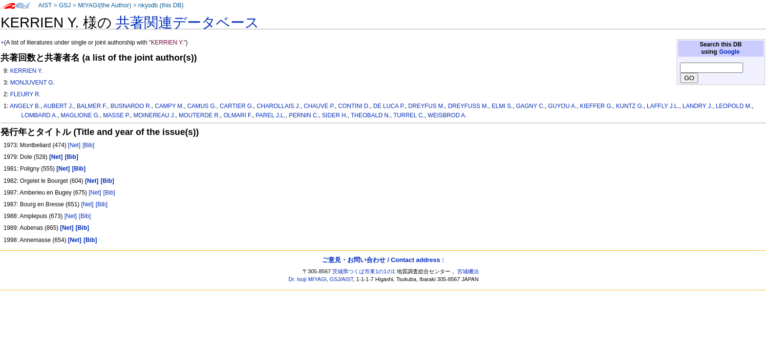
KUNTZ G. (629, 106)
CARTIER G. (237, 106)
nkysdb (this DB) (161, 5)
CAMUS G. (201, 106)
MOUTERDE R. (199, 115)
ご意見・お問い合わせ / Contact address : (383, 260)
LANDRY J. (697, 106)
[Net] (74, 145)
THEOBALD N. (370, 115)
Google (729, 51)
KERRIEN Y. (26, 70)
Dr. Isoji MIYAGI (308, 279)
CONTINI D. (354, 106)
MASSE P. (116, 115)
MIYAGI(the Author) (104, 5)
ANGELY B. (25, 106)
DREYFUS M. (426, 106)
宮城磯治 (468, 271)
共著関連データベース (187, 22)
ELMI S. (501, 106)
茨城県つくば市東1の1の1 (363, 271)
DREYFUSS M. (468, 106)
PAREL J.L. (270, 115)
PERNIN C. (304, 115)
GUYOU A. (562, 106)
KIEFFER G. (596, 106)
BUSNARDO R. (130, 106)
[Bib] (88, 145)
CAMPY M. (169, 106)
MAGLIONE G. (80, 115)
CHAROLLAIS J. (278, 106)
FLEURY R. (25, 94)
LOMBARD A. (39, 115)
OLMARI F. (237, 115)
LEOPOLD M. (734, 106)
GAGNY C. (530, 106)
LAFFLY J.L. (663, 106)
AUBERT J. (58, 106)
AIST (45, 5)
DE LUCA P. (389, 106)
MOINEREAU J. (154, 115)
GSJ (65, 5)
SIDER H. (334, 115)
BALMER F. (92, 106)
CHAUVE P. (319, 106)
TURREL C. (408, 115)
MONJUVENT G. (32, 82)
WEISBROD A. (447, 115)
